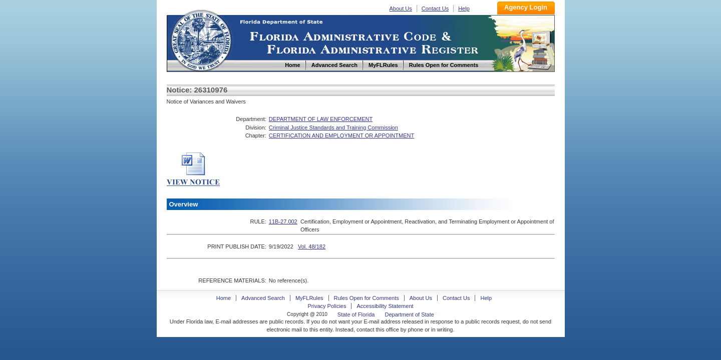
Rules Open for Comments (366, 298)
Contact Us (435, 9)
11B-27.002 (283, 221)
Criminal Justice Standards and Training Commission (333, 127)
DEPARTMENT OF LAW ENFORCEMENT (321, 119)
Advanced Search (263, 298)
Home (201, 39)
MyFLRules (309, 298)
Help (464, 9)
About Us (401, 9)
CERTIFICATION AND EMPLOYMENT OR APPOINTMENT (341, 135)
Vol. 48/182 (311, 247)
